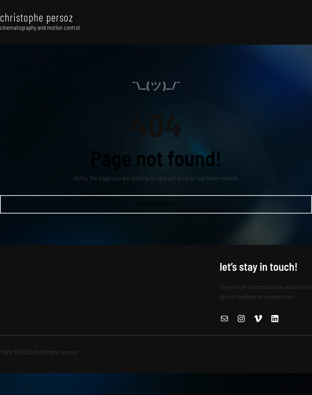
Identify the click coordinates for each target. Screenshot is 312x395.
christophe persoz (36, 17)
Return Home (156, 204)
